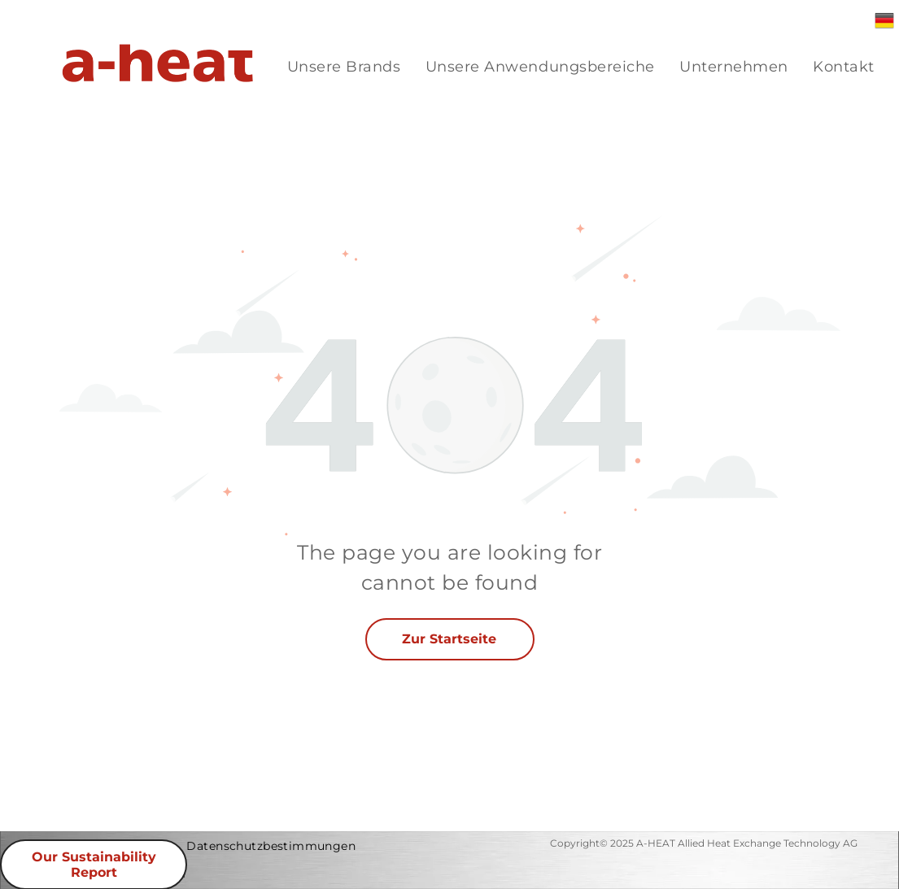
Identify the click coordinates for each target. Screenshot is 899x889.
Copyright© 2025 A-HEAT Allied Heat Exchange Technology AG (704, 843)
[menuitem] (344, 67)
